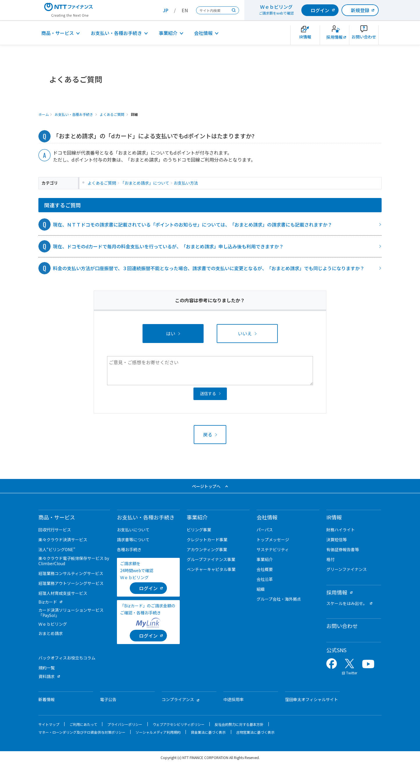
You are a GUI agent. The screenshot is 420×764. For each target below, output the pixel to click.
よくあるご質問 (112, 114)
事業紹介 (168, 32)
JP (165, 10)
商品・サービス (57, 32)
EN (184, 10)
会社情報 (203, 32)
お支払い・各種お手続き (116, 32)
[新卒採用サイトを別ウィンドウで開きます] (334, 35)
